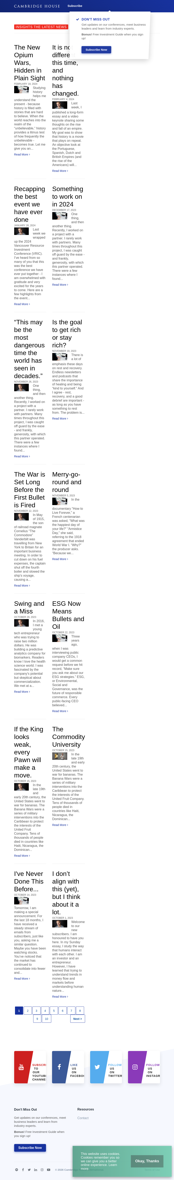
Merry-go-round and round (66, 482)
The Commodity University (68, 736)
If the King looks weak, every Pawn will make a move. (28, 752)
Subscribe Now (30, 1147)
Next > (77, 1018)
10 (46, 1018)
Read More (22, 154)
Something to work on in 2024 (67, 196)
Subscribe (75, 5)
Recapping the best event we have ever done (29, 204)
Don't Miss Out (40, 1124)
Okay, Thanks (143, 1163)
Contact (83, 1118)
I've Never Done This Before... (29, 881)
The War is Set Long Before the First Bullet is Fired (29, 490)
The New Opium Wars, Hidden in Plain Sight (29, 63)
